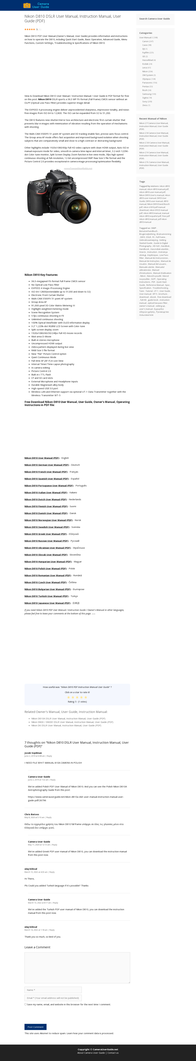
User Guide (165, 291)
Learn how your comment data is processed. (90, 1033)
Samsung (146, 94)
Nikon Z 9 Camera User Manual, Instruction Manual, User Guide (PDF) (154, 155)
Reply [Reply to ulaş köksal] (52, 872)
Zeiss (144, 105)
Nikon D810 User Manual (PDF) (41, 457)
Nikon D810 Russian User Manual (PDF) (46, 540)
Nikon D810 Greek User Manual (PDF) (45, 533)
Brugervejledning (147, 234)
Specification (145, 288)
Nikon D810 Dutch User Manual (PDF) (45, 499)
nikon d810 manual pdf (158, 189)
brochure (163, 294)
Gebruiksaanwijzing (148, 240)
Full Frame (160, 237)
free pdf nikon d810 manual (154, 217)
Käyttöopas (152, 255)
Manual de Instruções (149, 261)
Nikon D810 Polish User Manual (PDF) (45, 568)
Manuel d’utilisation (162, 273)
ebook (153, 297)
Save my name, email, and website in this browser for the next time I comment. (69, 1004)
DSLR (148, 237)
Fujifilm (145, 52)
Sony (144, 101)
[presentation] (47, 1016)
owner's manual (146, 305)
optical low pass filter (157, 303)
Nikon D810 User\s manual (151, 195)
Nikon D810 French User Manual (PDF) (46, 471)
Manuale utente (146, 267)
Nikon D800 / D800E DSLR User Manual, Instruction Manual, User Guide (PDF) (72, 722)
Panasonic (147, 82)
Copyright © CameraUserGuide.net (98, 1049)
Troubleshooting (160, 288)
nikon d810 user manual (154, 197)
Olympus (146, 79)
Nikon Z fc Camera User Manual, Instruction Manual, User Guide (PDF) (154, 165)
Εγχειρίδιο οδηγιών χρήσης (151, 310)
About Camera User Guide (91, 1052)
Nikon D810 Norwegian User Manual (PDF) (48, 520)
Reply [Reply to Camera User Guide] (52, 779)
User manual (145, 294)
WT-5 (155, 294)
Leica (144, 67)
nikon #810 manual (152, 213)
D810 (142, 237)
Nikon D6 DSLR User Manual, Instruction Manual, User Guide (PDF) (66, 725)
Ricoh (144, 90)
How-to (142, 252)
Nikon (145, 71)
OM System (147, 75)
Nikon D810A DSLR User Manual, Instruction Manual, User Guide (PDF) (68, 718)
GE (143, 56)
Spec (167, 285)
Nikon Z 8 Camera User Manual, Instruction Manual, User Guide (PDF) (154, 136)
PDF (153, 282)
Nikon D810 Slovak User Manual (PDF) (46, 554)
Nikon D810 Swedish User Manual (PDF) (46, 527)
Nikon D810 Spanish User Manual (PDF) (46, 478)
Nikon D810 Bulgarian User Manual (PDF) (47, 589)
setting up (160, 305)
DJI (143, 48)
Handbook (144, 249)
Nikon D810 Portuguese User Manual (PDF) (48, 485)
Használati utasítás (159, 249)
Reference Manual (155, 285)
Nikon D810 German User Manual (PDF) (46, 464)
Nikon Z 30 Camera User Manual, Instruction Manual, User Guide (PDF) (154, 145)
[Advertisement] (77, 69)
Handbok (165, 246)
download (144, 297)
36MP (153, 228)
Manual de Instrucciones (156, 258)
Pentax (145, 86)
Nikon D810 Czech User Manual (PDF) (45, 582)
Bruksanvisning (164, 234)
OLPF (153, 279)
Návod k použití (154, 276)
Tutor (141, 291)
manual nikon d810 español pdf (154, 215)
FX (153, 237)
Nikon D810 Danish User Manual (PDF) (46, 513)
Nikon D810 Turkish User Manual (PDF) (46, 596)
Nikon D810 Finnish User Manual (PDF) (46, 506)
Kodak (145, 63)
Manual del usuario (157, 264)
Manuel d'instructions (149, 271)
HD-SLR (156, 246)
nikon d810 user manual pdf (152, 192)
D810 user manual (154, 201)
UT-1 (156, 291)
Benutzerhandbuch (148, 231)
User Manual (145, 37)
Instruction (152, 252)
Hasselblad (147, 60)
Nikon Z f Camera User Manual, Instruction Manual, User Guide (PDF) (153, 126)
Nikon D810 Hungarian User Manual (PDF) (48, 561)
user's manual (146, 309)
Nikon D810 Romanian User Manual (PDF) (47, 575)
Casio (145, 45)
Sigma (145, 97)
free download (164, 297)
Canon (145, 41)
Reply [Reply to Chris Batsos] (48, 817)
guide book (153, 299)
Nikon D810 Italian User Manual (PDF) (45, 492)
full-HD (143, 299)
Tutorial (149, 291)
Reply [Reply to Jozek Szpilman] (49, 756)
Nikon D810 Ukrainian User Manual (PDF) (47, 547)
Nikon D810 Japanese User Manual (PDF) (47, 603)
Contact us (113, 1052)
